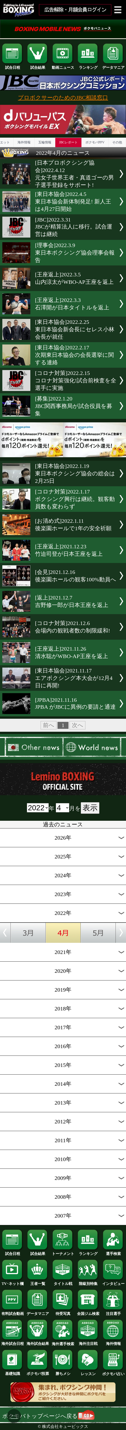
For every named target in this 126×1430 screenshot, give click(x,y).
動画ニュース (63, 66)
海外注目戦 (88, 1342)
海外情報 (24, 142)
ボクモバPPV (95, 142)
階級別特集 (88, 1282)
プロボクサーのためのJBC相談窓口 (63, 98)
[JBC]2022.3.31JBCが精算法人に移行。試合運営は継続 (73, 227)
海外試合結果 (37, 1342)
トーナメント (63, 1252)
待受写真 (63, 1312)
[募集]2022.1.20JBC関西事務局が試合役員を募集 (73, 406)
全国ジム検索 (88, 1312)
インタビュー (113, 1282)
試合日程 (12, 66)
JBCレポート (68, 142)
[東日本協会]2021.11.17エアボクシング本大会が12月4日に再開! (73, 678)
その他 (117, 142)
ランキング (88, 66)
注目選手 (113, 1312)
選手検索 (113, 1252)
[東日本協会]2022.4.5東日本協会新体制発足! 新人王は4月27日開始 (73, 201)
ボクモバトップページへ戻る (48, 1416)
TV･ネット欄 (12, 1282)
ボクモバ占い (113, 1372)
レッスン (88, 1372)
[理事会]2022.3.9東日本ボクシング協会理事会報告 (75, 252)
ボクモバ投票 (37, 1372)
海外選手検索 (63, 1342)
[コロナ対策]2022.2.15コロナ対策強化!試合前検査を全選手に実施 (75, 380)
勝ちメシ (63, 1372)
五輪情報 (44, 142)
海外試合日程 (12, 1342)
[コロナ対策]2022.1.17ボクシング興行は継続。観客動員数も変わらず (75, 499)
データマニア (113, 66)
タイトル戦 (63, 1282)
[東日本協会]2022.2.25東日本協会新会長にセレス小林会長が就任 (74, 329)
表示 (90, 808)
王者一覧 (37, 1282)
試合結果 (37, 66)
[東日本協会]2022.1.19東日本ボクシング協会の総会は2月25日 (75, 473)
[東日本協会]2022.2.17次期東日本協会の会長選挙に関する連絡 (74, 354)
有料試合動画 (12, 1312)
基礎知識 (12, 1372)
